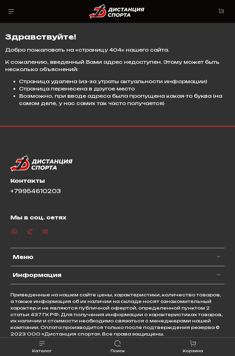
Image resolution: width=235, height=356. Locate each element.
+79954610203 (35, 191)
